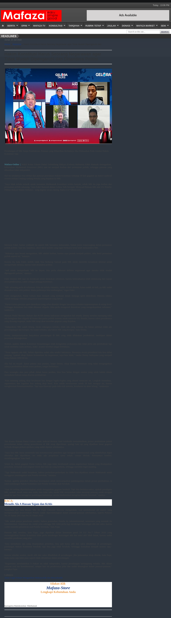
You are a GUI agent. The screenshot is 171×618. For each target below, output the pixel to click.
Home (7, 44)
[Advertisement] (54, 219)
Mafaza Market (145, 26)
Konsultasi (55, 26)
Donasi (126, 26)
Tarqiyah (74, 26)
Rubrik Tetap (93, 26)
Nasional (17, 44)
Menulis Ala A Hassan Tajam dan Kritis (28, 503)
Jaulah (111, 26)
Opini (24, 26)
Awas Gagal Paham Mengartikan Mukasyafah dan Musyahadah (33, 577)
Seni (163, 26)
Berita (11, 26)
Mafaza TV (39, 26)
